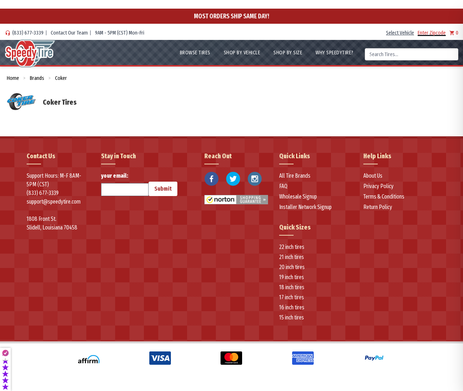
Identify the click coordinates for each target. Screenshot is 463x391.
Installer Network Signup (303, 207)
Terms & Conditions (382, 197)
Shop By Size (282, 52)
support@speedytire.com (51, 202)
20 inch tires (291, 267)
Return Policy (376, 207)
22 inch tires (291, 247)
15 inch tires (291, 317)
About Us (372, 176)
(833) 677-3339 (25, 33)
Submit (147, 189)
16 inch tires (291, 307)
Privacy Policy (377, 186)
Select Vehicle (404, 33)
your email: (117, 184)
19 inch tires (291, 277)
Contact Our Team (62, 33)
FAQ (283, 186)
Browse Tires (183, 52)
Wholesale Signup (297, 197)
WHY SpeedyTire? (332, 52)
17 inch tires (291, 297)
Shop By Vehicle (233, 52)
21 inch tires (291, 257)
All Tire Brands (293, 176)
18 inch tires (291, 287)
